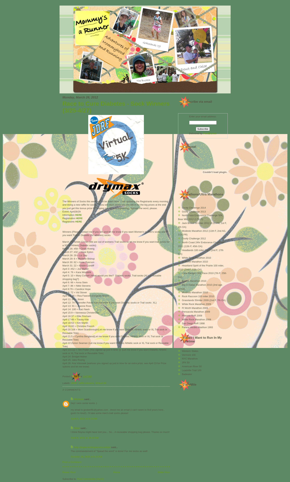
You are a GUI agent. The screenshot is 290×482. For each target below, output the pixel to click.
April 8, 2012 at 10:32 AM (85, 437)
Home (116, 472)
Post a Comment (72, 462)
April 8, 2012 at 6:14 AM (84, 418)
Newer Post (69, 472)
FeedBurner (210, 133)
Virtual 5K (101, 383)
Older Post (164, 472)
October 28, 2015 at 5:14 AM (86, 456)
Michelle (79, 399)
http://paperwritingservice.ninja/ (92, 447)
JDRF (74, 383)
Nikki (77, 428)
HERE (78, 215)
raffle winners (86, 383)
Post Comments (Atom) (90, 479)
